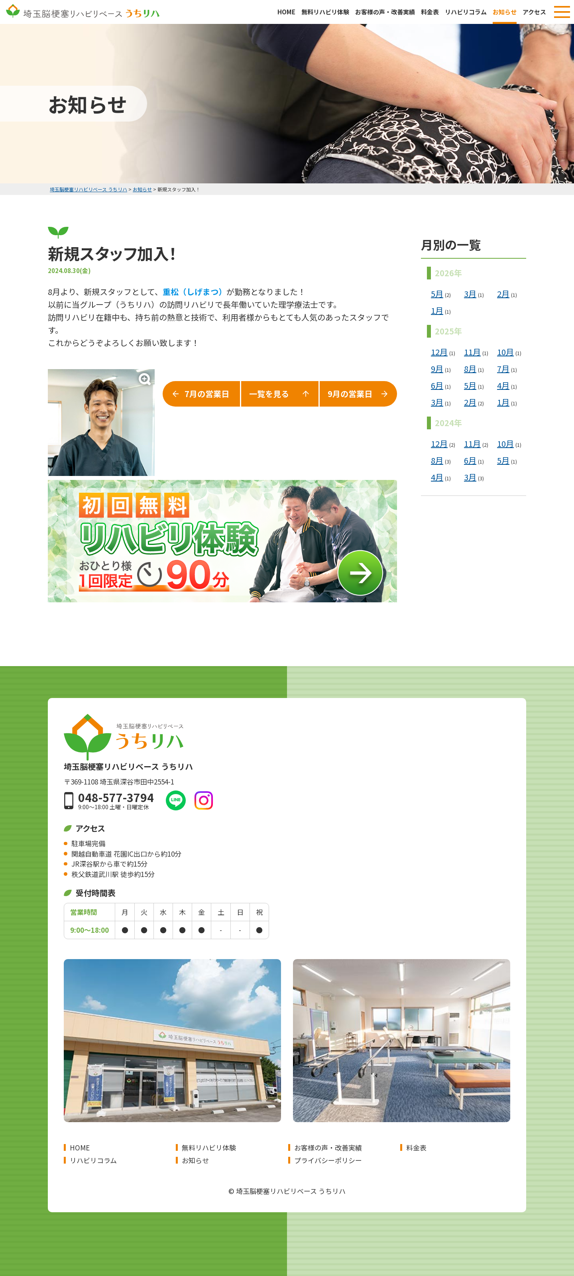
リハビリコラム (466, 12)
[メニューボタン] (562, 12)
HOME (286, 12)
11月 (472, 352)
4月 (503, 385)
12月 (439, 352)
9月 (437, 368)
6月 (437, 385)
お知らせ (505, 12)
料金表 (430, 12)
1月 (437, 310)
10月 (505, 352)
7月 (503, 368)
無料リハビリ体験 (325, 12)
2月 (503, 293)
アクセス (534, 12)
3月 (470, 293)
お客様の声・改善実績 (385, 12)
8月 (470, 368)
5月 (437, 293)
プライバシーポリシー (328, 1160)
